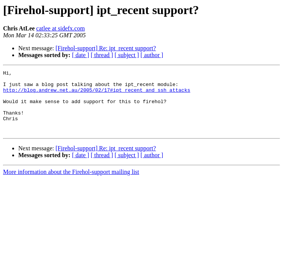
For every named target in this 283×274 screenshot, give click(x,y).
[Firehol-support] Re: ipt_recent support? (106, 48)
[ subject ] (127, 55)
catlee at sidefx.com (60, 28)
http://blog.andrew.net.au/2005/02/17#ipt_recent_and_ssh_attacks (96, 94)
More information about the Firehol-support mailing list (71, 184)
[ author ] (152, 55)
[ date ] (80, 55)
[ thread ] (102, 55)
